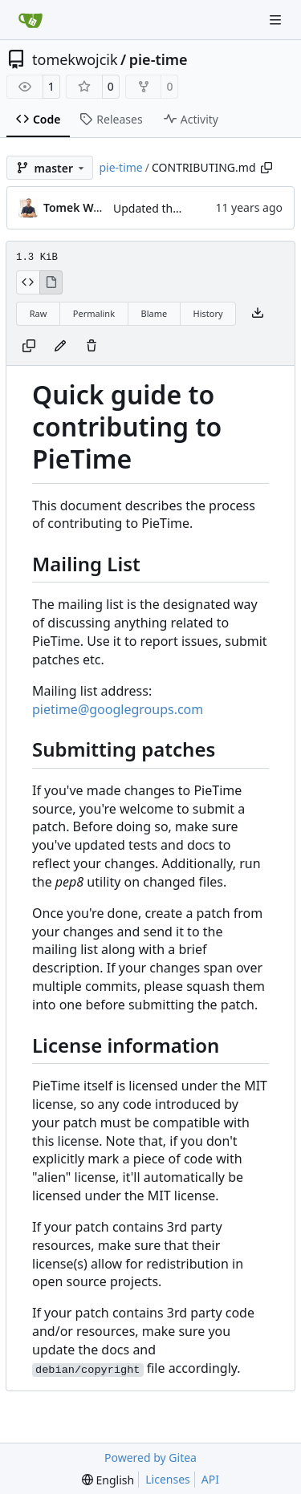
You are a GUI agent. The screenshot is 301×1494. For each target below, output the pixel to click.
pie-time (158, 59)
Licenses (167, 1479)
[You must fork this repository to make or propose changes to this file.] (60, 346)
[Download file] (257, 313)
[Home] (30, 20)
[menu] (108, 1480)
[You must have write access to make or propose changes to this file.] (91, 346)
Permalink (94, 313)
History (208, 313)
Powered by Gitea (150, 1457)
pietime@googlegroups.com (117, 709)
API (210, 1479)
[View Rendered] (51, 282)
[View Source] (27, 282)
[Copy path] (266, 167)
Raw (38, 313)
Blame (153, 313)
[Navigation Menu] (277, 19)
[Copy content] (29, 346)
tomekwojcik (75, 59)
